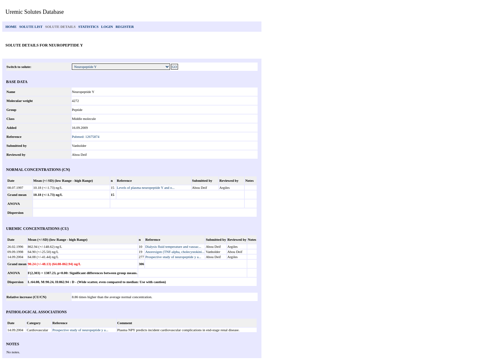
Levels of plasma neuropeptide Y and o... (146, 187)
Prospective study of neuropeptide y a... (173, 257)
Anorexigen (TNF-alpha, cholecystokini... (175, 252)
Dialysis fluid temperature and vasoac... (173, 246)
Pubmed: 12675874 (85, 137)
